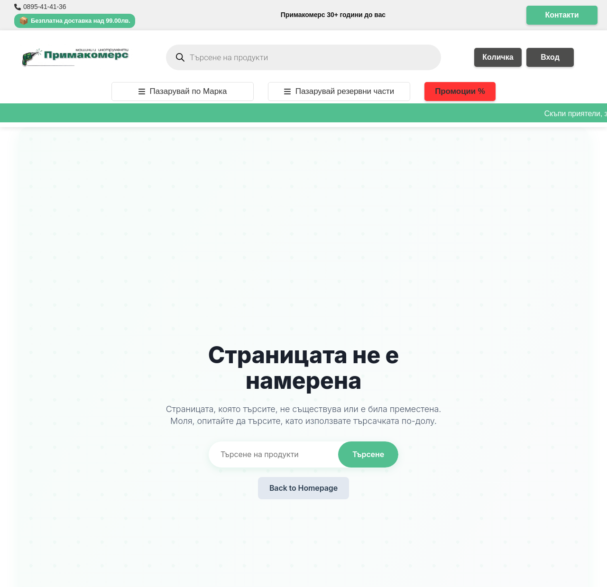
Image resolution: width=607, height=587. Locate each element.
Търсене (368, 454)
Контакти (562, 15)
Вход (550, 57)
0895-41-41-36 (40, 6)
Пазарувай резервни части (339, 91)
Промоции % (460, 91)
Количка (497, 57)
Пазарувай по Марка (182, 91)
